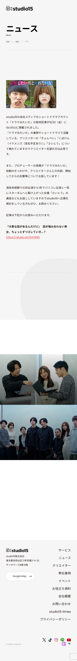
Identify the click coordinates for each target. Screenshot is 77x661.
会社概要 (64, 596)
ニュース (65, 558)
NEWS (17, 41)
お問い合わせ (61, 604)
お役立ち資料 (61, 589)
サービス (64, 550)
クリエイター (61, 565)
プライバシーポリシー (55, 619)
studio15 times (60, 612)
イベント (64, 581)
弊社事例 (64, 573)
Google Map (19, 576)
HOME (7, 41)
